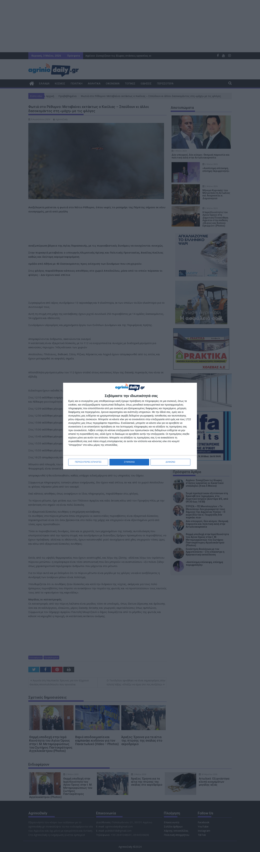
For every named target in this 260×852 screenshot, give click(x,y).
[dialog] (130, 426)
